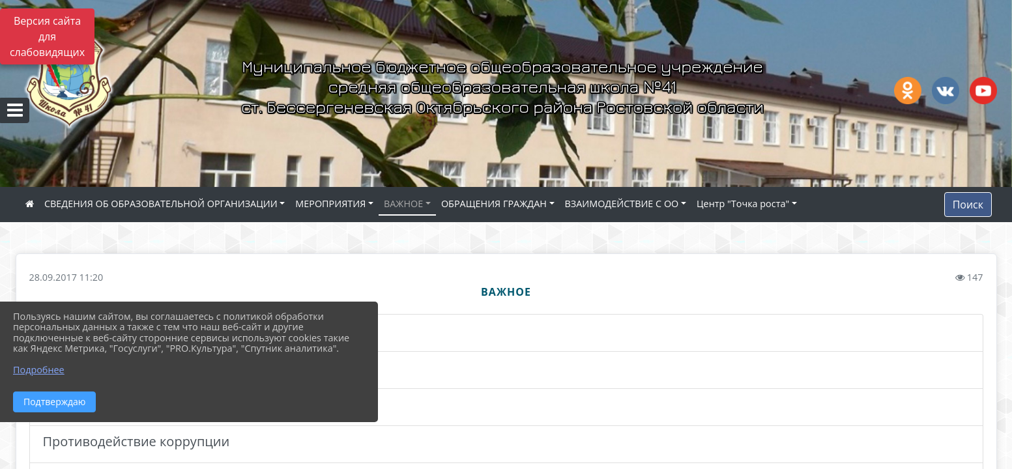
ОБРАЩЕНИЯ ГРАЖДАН (494, 203)
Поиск (968, 204)
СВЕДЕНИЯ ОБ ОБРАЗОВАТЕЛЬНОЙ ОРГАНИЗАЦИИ (161, 203)
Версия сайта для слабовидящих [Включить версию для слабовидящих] (47, 36)
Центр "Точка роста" (743, 203)
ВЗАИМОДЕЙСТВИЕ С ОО (622, 203)
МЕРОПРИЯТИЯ (330, 203)
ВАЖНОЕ (403, 203)
